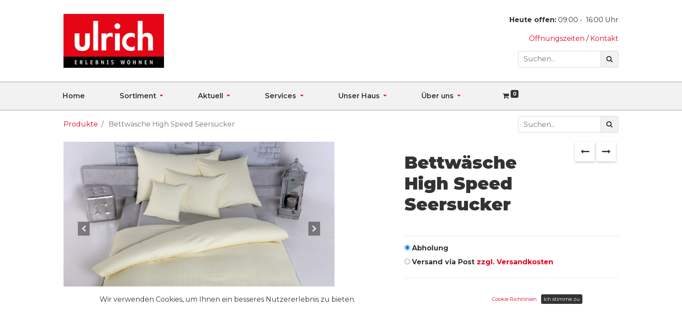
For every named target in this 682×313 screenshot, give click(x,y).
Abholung (430, 248)
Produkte (81, 124)
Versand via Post (482, 262)
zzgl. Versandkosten (515, 262)
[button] (84, 229)
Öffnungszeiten (557, 38)
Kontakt (604, 38)
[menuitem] (91, 96)
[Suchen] (609, 59)
